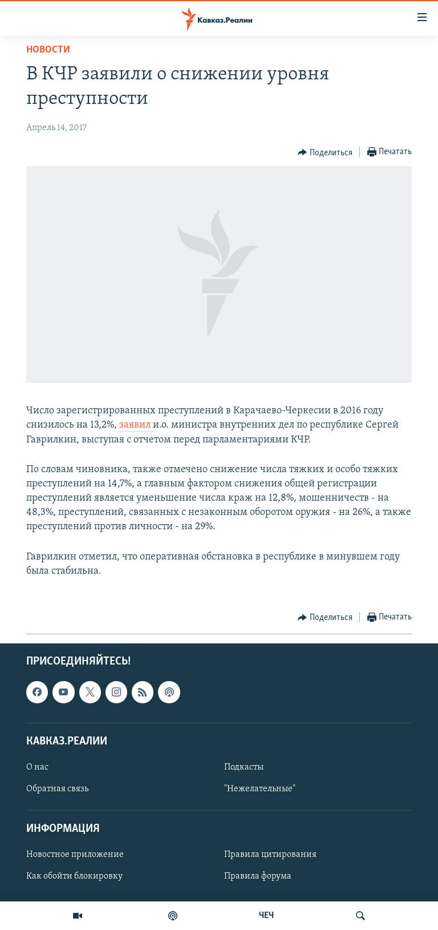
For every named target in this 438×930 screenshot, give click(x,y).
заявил (136, 425)
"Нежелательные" (259, 789)
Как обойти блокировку (74, 876)
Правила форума (257, 876)
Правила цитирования (270, 854)
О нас (37, 767)
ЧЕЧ (266, 915)
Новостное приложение (75, 854)
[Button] (325, 152)
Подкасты (243, 767)
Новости (48, 50)
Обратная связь (57, 789)
